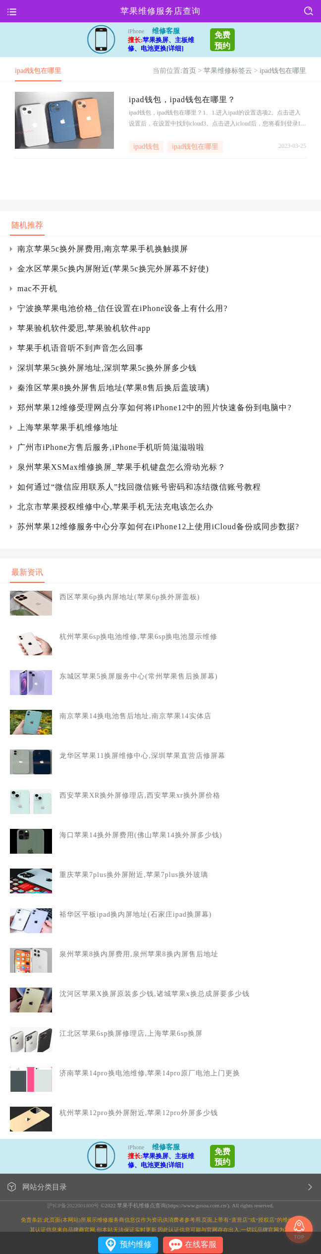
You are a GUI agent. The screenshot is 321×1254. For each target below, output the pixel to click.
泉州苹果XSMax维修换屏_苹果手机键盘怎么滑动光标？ (121, 467)
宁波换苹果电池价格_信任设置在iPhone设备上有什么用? (122, 308)
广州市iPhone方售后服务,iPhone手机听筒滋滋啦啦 (111, 447)
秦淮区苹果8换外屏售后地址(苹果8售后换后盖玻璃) (113, 387)
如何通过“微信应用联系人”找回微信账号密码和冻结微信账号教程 (139, 487)
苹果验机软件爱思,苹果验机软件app (84, 328)
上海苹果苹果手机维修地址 (67, 427)
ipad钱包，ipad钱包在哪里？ (182, 99)
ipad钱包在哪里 (283, 70)
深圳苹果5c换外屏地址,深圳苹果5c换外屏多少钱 (107, 368)
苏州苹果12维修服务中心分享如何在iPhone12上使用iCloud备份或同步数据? (158, 526)
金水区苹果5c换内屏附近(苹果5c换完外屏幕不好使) (113, 268)
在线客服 (200, 1244)
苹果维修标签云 (228, 70)
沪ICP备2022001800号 (73, 1205)
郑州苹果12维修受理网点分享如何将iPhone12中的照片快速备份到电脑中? (154, 407)
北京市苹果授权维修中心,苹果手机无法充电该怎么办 (115, 506)
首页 (189, 70)
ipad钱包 (146, 146)
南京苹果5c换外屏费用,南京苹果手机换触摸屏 (102, 249)
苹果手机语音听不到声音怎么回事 (80, 348)
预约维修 (136, 1244)
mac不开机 (37, 288)
